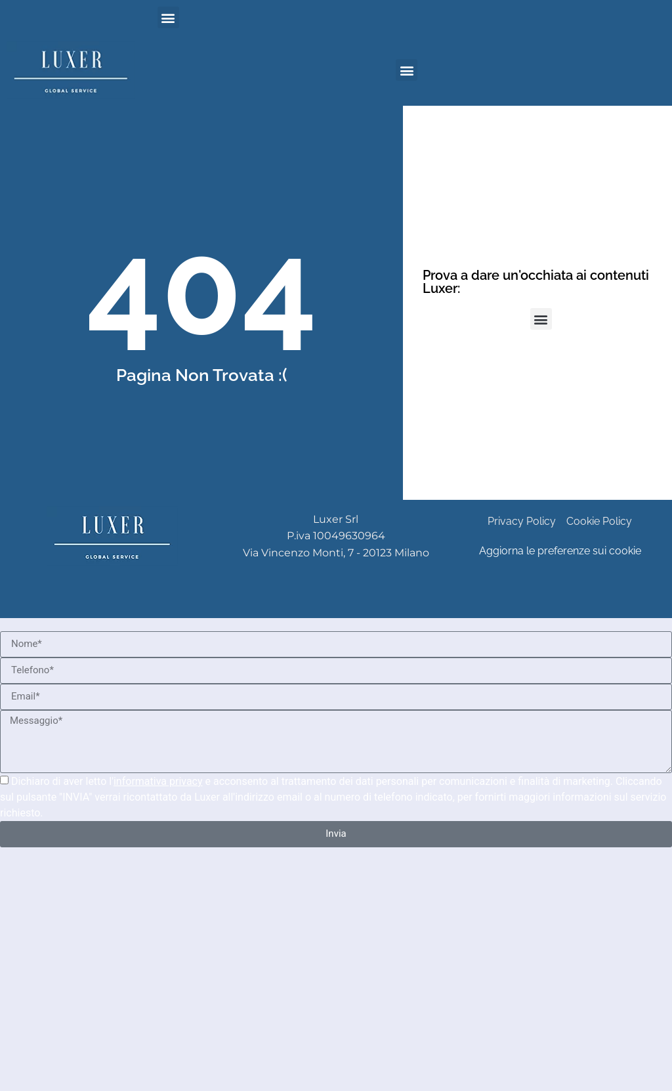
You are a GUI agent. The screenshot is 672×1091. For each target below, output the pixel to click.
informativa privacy (158, 781)
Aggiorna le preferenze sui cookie (560, 551)
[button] (168, 17)
